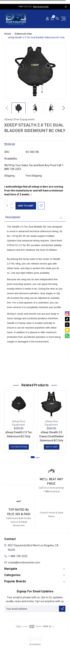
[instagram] (67, 313)
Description (12, 217)
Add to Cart (51, 447)
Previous (6, 108)
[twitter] (67, 324)
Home (7, 33)
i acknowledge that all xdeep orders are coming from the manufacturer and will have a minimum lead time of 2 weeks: (33, 190)
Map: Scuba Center (41, 7)
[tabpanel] (18, 420)
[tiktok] (67, 319)
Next (62, 108)
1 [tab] (33, 457)
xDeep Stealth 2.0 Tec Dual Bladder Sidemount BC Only (36, 37)
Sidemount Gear (23, 33)
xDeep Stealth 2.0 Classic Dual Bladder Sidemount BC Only (51, 436)
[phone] (67, 336)
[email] (67, 330)
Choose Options (19, 447)
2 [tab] (37, 457)
